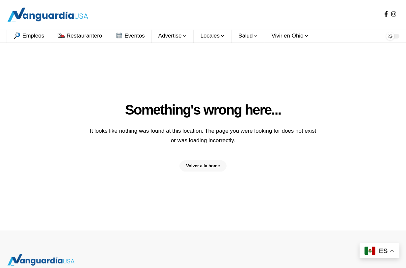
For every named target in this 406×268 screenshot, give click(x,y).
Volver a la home (203, 166)
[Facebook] (386, 14)
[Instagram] (394, 14)
